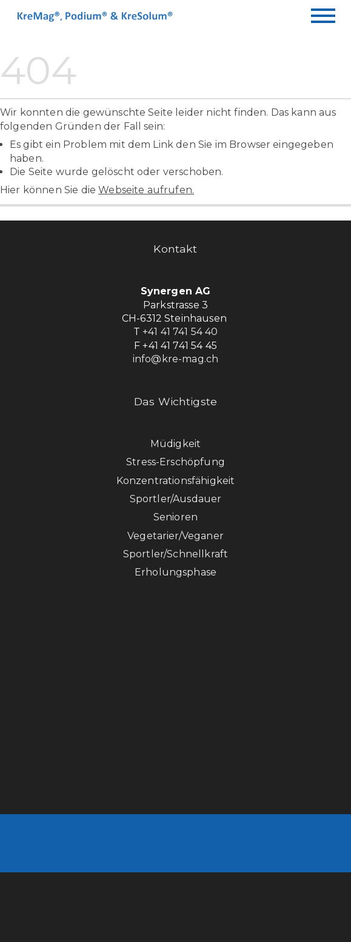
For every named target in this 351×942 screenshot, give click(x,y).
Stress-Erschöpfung (175, 462)
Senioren (175, 517)
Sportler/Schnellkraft (175, 554)
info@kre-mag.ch (175, 359)
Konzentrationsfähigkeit (175, 480)
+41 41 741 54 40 (180, 331)
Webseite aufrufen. (146, 190)
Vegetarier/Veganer (175, 536)
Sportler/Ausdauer (176, 499)
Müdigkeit (175, 443)
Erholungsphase (175, 572)
